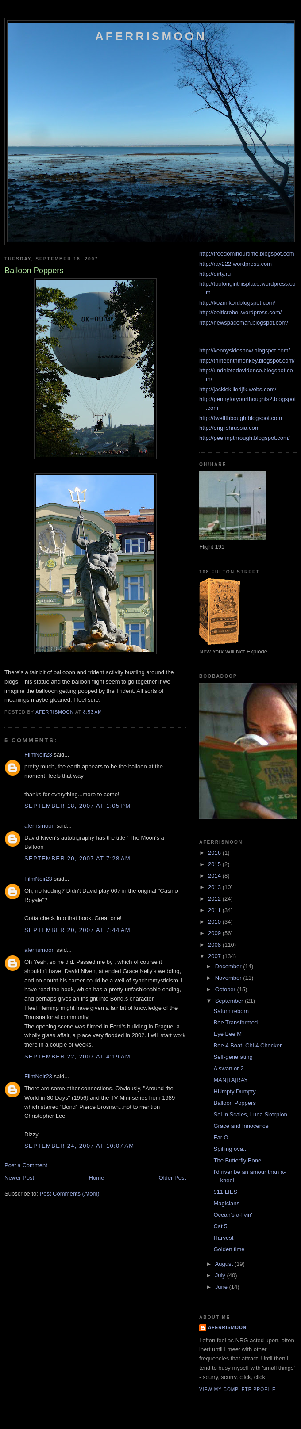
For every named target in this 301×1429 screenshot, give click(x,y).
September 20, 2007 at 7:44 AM (77, 930)
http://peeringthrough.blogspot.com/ (244, 438)
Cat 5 (220, 1226)
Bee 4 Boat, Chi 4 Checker (247, 1045)
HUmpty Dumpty (234, 1091)
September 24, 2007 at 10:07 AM (79, 1145)
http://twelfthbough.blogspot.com (240, 418)
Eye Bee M (227, 1034)
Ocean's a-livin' (232, 1214)
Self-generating (232, 1057)
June (222, 1287)
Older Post (172, 1177)
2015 (215, 864)
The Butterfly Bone (237, 1160)
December (229, 966)
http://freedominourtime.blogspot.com (246, 253)
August (225, 1264)
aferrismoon (39, 825)
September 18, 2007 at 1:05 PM (77, 805)
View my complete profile (237, 1389)
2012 (215, 898)
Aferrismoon (151, 36)
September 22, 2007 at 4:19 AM (77, 1056)
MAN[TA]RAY (230, 1080)
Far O (220, 1137)
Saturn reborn (231, 1011)
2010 (215, 921)
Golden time (228, 1249)
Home (96, 1177)
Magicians (226, 1203)
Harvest (223, 1237)
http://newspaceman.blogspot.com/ (243, 322)
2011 (215, 910)
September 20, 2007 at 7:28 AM (77, 858)
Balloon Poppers (234, 1103)
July (221, 1275)
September (230, 1000)
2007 (215, 956)
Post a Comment (25, 1165)
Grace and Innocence (240, 1126)
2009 (215, 933)
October (226, 989)
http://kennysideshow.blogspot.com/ (244, 350)
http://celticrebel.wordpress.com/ (240, 312)
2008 (215, 944)
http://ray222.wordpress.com (235, 263)
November (229, 977)
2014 (215, 875)
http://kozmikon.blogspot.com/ (237, 302)
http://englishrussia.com (229, 427)
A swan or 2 (228, 1068)
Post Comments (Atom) (70, 1193)
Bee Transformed (235, 1022)
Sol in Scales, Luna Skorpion (250, 1114)
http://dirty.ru (215, 274)
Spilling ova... (230, 1149)
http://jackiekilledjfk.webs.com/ (237, 389)
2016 (215, 852)
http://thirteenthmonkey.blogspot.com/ (247, 360)
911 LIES (225, 1191)
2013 (215, 887)
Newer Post (19, 1177)
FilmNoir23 (38, 754)
